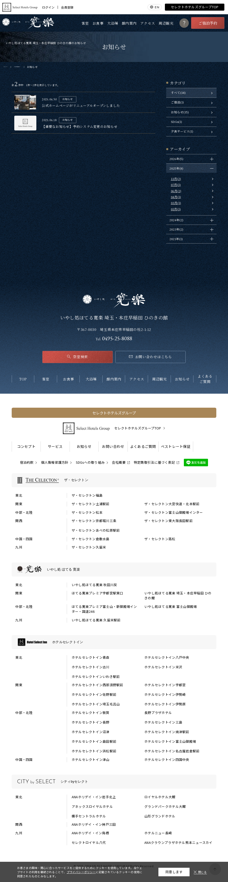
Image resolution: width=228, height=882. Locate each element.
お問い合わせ (113, 446)
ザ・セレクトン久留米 (89, 547)
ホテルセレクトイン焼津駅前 (166, 732)
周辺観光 (166, 23)
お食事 (98, 23)
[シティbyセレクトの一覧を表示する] (114, 782)
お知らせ (182, 378)
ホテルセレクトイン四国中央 (166, 759)
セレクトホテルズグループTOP (195, 6)
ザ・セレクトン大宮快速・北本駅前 (171, 504)
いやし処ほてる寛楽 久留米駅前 (96, 620)
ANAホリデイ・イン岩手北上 (94, 797)
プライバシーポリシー (81, 872)
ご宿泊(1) (177, 102)
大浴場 (112, 23)
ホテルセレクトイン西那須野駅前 (97, 685)
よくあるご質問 (205, 378)
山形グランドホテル (159, 816)
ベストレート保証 (176, 446)
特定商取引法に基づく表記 (154, 462)
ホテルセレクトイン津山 (91, 759)
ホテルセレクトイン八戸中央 (166, 657)
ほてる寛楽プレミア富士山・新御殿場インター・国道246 (104, 609)
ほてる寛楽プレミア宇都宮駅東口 (97, 593)
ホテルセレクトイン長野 (91, 722)
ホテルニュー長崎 (158, 833)
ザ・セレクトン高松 (159, 539)
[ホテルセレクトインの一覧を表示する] (114, 642)
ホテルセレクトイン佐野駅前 (94, 694)
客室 (85, 23)
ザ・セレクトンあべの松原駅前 (96, 530)
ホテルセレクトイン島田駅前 (94, 741)
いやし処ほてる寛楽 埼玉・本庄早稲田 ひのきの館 (177, 595)
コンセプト (26, 446)
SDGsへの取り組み (90, 462)
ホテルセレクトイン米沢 (163, 667)
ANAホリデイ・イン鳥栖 (90, 833)
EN (157, 7)
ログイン (48, 7)
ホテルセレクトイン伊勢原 (165, 704)
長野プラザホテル (158, 712)
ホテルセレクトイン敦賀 (91, 712)
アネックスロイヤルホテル (92, 806)
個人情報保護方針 (55, 462)
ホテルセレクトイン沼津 (91, 732)
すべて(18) (178, 93)
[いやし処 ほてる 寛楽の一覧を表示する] (114, 569)
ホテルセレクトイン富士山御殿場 (170, 741)
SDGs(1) (176, 122)
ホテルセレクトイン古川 (91, 667)
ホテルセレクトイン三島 (163, 722)
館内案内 (129, 23)
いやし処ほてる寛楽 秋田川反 (94, 584)
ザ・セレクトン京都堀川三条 (94, 520)
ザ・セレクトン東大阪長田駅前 (168, 520)
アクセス (147, 23)
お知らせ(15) (180, 112)
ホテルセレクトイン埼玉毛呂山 (96, 704)
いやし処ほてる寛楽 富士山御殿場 (170, 606)
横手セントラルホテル (89, 816)
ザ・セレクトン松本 (87, 512)
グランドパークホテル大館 (165, 806)
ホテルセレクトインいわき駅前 (96, 676)
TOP (23, 378)
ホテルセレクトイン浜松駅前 (94, 751)
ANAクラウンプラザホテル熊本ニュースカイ (178, 842)
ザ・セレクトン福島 (87, 495)
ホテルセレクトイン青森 (91, 657)
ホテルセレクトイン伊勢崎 (165, 694)
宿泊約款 (27, 462)
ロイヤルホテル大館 (159, 797)
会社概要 (119, 462)
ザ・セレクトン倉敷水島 (91, 539)
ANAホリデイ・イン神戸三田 (94, 824)
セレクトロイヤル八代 (89, 842)
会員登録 (67, 7)
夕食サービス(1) (182, 131)
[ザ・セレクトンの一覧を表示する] (114, 480)
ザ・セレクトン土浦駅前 (91, 504)
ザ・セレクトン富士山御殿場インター (173, 512)
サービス (55, 446)
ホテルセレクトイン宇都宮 (165, 685)
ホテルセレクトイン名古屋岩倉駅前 (171, 751)
